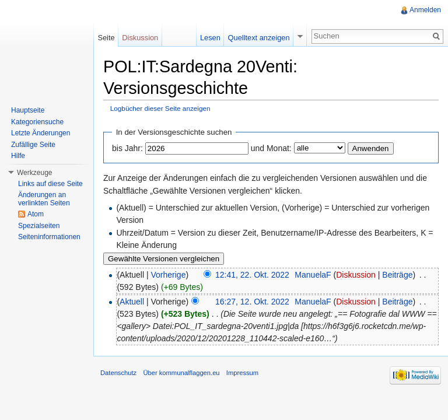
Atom (35, 214)
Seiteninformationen (49, 237)
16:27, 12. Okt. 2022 (252, 301)
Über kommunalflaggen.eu (181, 372)
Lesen (210, 37)
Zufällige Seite (33, 145)
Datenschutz (118, 372)
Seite (105, 37)
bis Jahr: (127, 148)
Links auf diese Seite (50, 184)
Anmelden (425, 10)
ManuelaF (313, 274)
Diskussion (356, 274)
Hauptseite (27, 110)
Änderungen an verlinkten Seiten (44, 199)
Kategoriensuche (37, 122)
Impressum (242, 372)
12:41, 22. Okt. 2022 (252, 274)
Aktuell (132, 301)
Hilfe (18, 156)
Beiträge (397, 274)
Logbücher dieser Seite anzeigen (160, 108)
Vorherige (168, 274)
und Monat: (271, 148)
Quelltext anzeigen (259, 37)
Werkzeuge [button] (34, 173)
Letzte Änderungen (40, 133)
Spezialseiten (39, 226)
